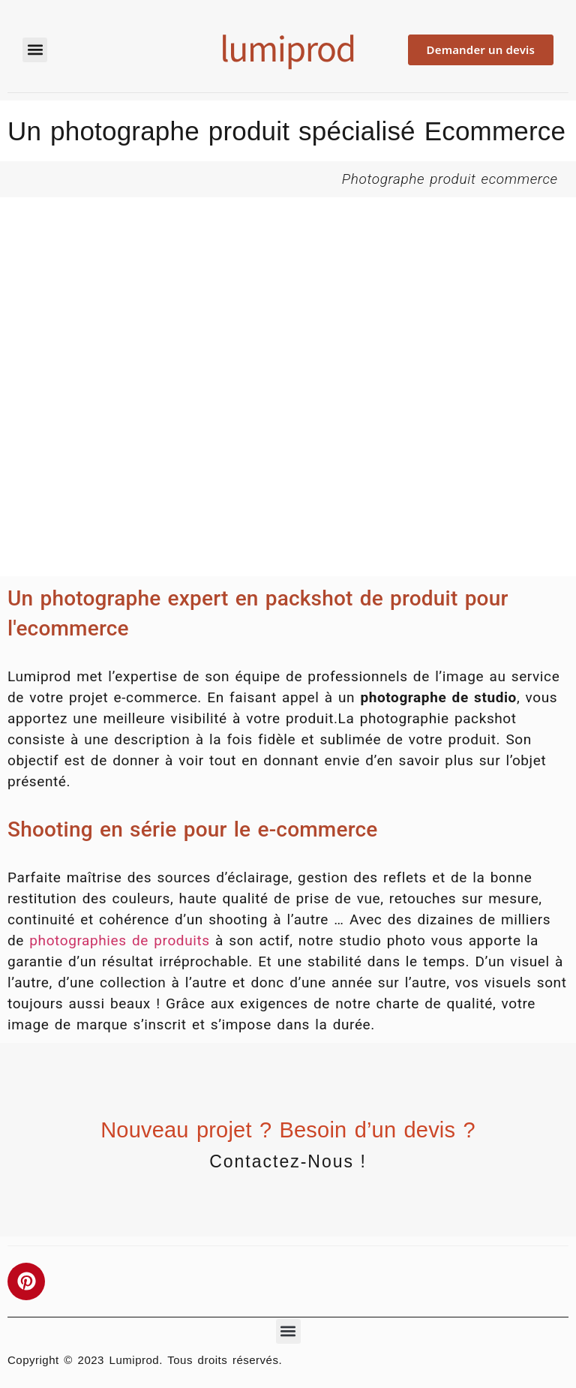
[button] (34, 50)
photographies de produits (119, 940)
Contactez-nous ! (288, 1161)
